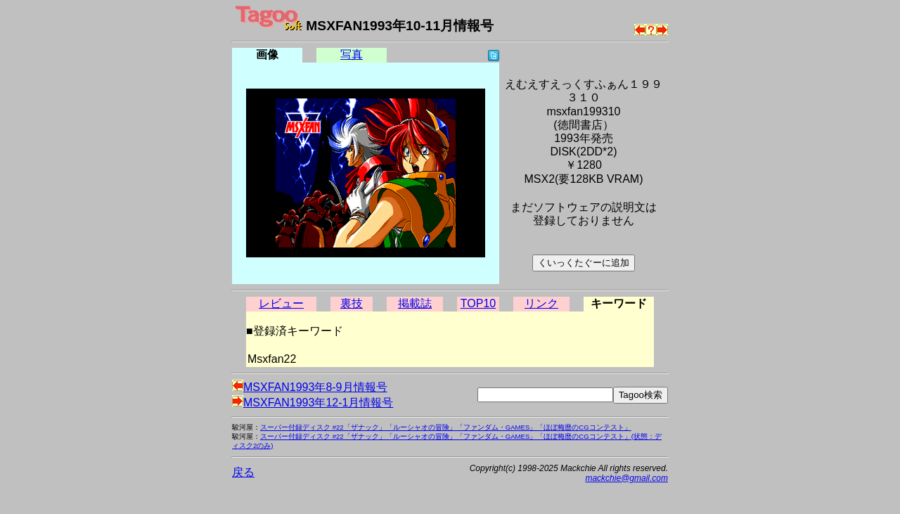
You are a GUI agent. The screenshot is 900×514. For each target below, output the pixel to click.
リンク (541, 303)
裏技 (351, 303)
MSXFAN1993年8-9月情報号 (309, 387)
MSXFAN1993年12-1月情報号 (312, 403)
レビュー (281, 303)
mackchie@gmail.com (626, 478)
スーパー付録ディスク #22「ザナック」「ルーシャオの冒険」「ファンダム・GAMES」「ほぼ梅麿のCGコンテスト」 (445, 427)
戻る (243, 472)
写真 (351, 54)
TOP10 (478, 303)
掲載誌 (415, 303)
